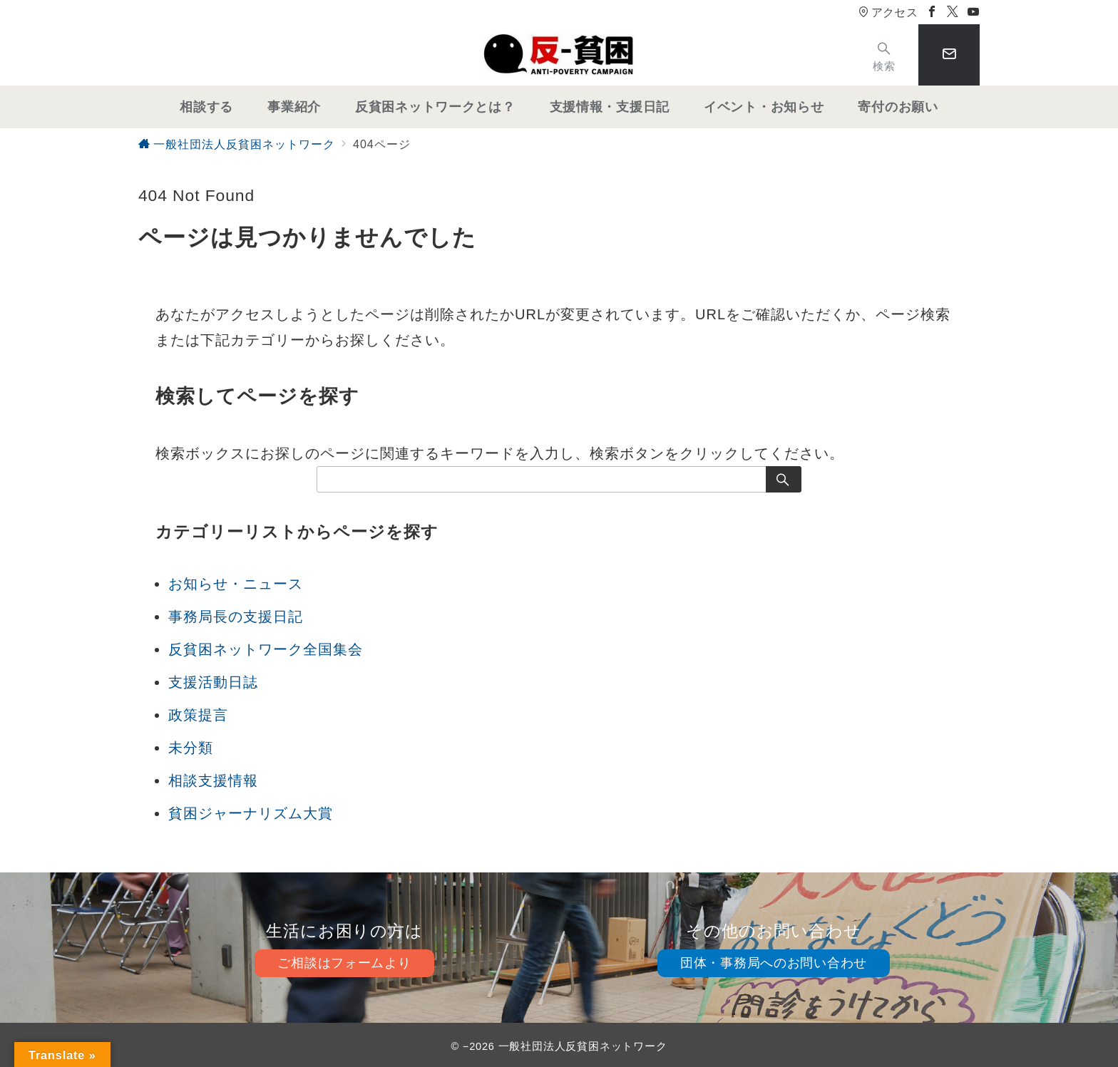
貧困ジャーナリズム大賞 (250, 813)
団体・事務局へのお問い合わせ (773, 963)
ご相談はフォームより (344, 963)
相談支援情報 (213, 780)
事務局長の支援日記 (235, 616)
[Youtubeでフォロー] (974, 12)
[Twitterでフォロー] (953, 12)
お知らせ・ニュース (235, 584)
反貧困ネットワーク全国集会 (265, 649)
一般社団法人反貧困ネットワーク (582, 1046)
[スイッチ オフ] (884, 55)
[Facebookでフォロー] (932, 12)
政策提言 (198, 715)
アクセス (888, 12)
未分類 (190, 748)
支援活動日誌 (213, 682)
